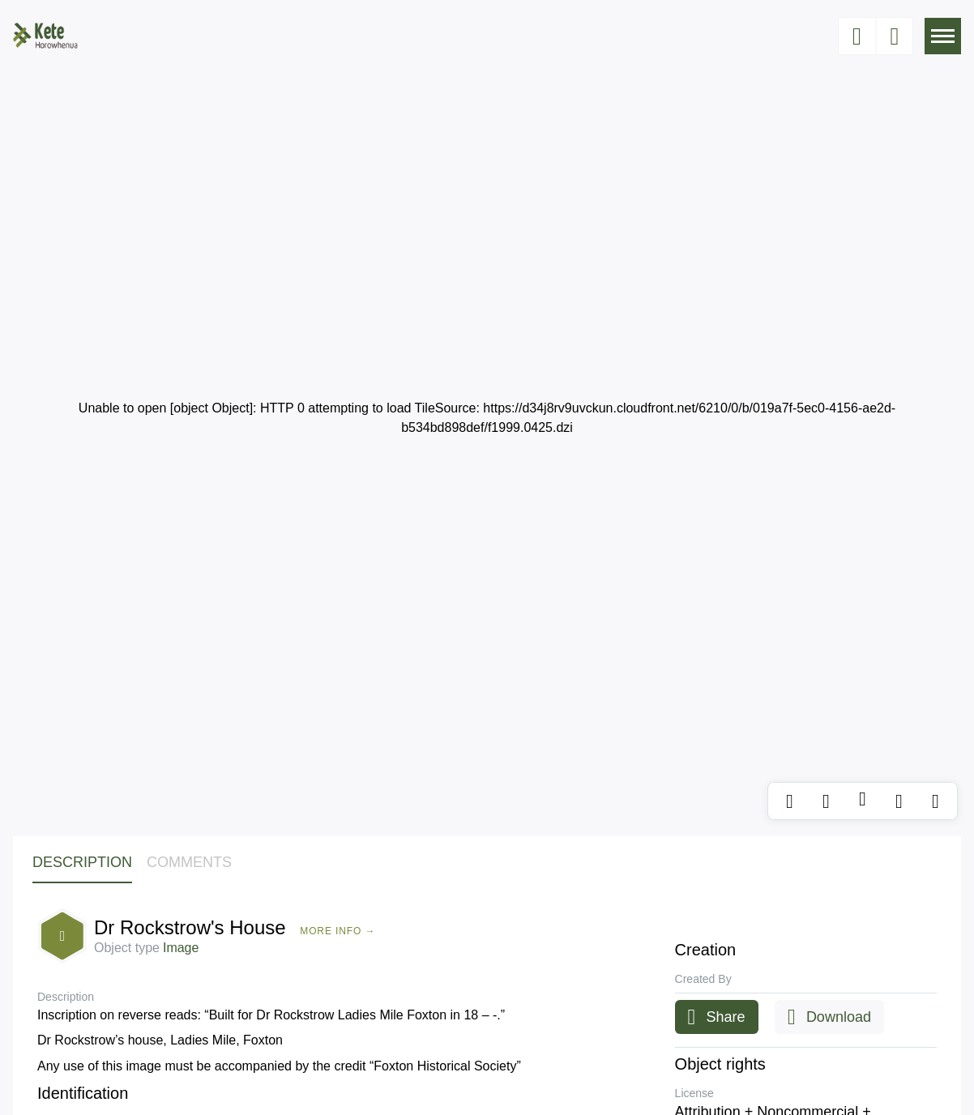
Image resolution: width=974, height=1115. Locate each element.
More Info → (337, 931)
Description (82, 862)
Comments (189, 862)
